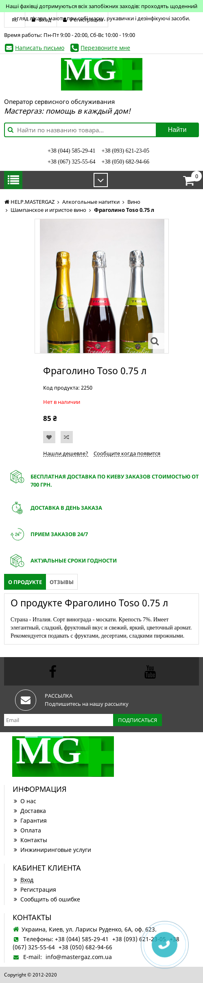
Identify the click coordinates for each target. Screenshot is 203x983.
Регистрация (34, 889)
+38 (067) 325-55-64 (72, 162)
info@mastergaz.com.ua (79, 957)
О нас (24, 801)
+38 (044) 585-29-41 (72, 151)
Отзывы (62, 582)
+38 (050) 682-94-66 (126, 162)
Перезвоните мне (105, 48)
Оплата (27, 830)
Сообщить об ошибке (46, 899)
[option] (101, 286)
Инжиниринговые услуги (52, 850)
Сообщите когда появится (127, 453)
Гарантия (30, 820)
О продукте (25, 582)
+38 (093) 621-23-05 (126, 151)
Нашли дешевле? (65, 453)
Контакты (30, 840)
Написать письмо (39, 48)
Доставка (29, 811)
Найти (177, 129)
